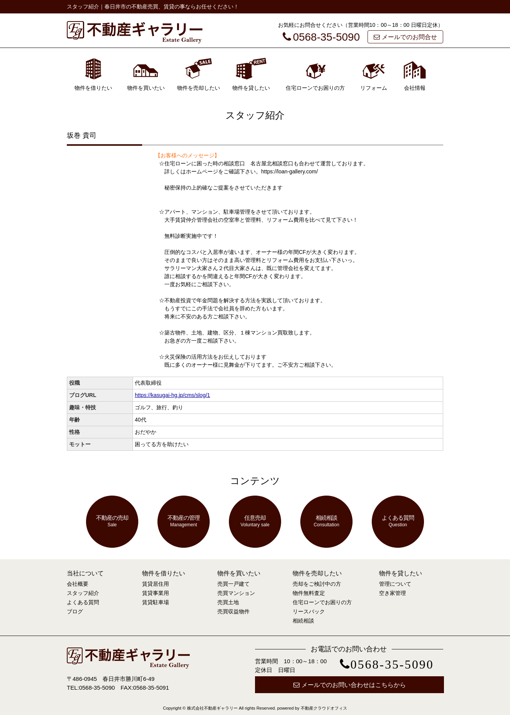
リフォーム (373, 74)
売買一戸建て (233, 584)
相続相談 (326, 521)
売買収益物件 (233, 611)
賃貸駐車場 (155, 602)
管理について (395, 584)
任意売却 (255, 521)
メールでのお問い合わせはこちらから (349, 685)
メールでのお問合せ (405, 37)
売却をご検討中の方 (317, 584)
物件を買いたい (146, 74)
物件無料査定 (309, 593)
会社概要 (77, 584)
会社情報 (414, 74)
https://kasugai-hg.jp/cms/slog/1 (172, 395)
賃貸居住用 (155, 584)
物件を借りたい (93, 74)
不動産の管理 (184, 521)
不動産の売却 (112, 521)
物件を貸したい (251, 74)
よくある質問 (398, 521)
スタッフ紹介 (83, 593)
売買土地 (228, 602)
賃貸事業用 (155, 593)
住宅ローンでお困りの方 (315, 74)
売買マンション (236, 593)
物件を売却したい (198, 74)
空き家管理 (392, 593)
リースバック (309, 611)
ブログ (75, 611)
